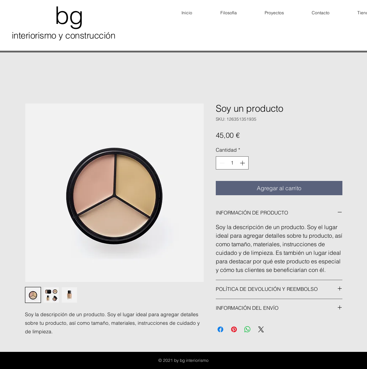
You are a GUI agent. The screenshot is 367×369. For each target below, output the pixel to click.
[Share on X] (261, 329)
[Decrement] (221, 163)
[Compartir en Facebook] (220, 329)
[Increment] (243, 163)
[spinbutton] (232, 163)
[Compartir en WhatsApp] (247, 329)
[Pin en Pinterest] (234, 329)
